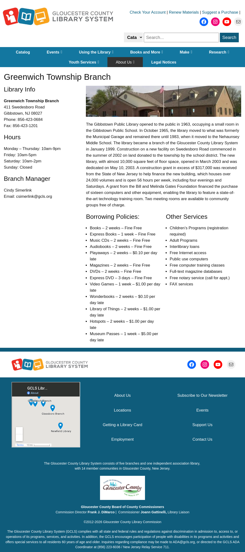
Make (186, 52)
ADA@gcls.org (184, 542)
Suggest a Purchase (220, 12)
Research (219, 52)
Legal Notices (163, 62)
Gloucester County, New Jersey (146, 468)
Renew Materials (184, 12)
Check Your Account (148, 12)
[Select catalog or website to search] (133, 37)
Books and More (146, 52)
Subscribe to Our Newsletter (202, 395)
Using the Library (96, 52)
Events (54, 52)
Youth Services (84, 62)
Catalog (23, 52)
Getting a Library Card (122, 425)
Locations (122, 410)
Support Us (202, 425)
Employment (122, 439)
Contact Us (202, 439)
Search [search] (229, 37)
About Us (125, 62)
